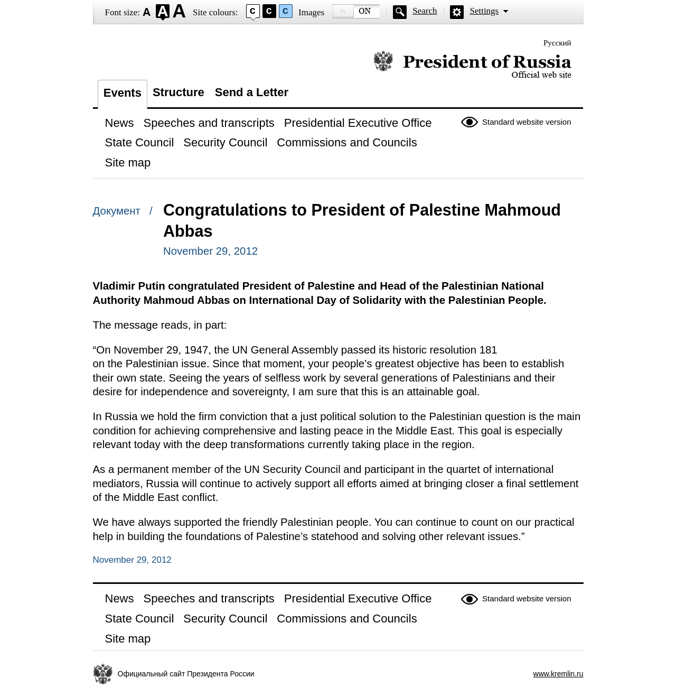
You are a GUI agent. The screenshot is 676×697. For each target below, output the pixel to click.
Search (424, 11)
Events (123, 92)
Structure (178, 92)
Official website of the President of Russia (472, 65)
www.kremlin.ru (558, 674)
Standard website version (526, 121)
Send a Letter (251, 92)
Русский (557, 43)
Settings (484, 11)
